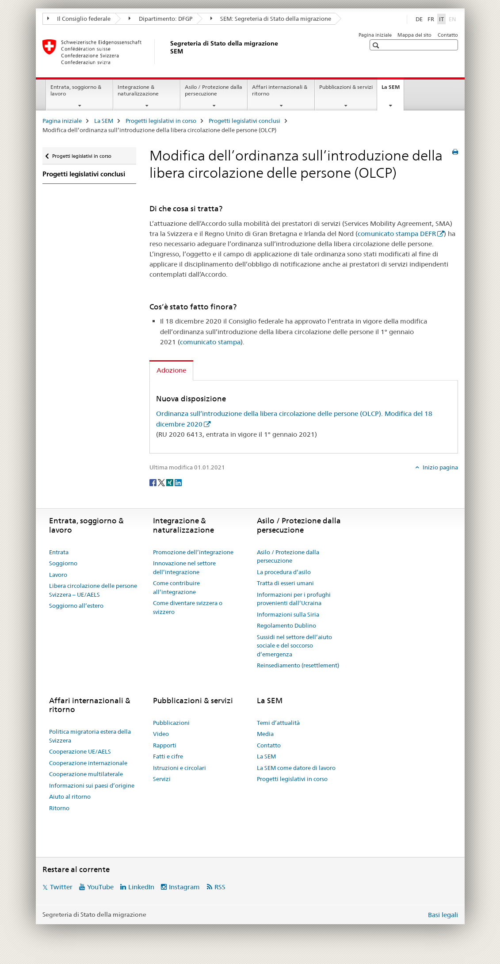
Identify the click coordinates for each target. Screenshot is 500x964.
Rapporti (164, 745)
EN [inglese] (453, 19)
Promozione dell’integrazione (193, 552)
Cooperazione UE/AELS (80, 751)
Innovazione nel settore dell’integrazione (184, 567)
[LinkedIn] (178, 481)
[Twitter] (162, 481)
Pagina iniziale (375, 35)
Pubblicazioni (171, 722)
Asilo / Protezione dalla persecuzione (213, 90)
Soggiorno (63, 563)
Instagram (184, 887)
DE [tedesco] (419, 19)
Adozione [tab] (171, 370)
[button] (377, 45)
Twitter (61, 887)
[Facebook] (153, 481)
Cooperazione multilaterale (86, 773)
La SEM (393, 89)
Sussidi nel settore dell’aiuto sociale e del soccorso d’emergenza (294, 645)
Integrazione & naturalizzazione (138, 90)
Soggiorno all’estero (76, 605)
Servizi (162, 778)
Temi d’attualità (278, 722)
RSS (219, 887)
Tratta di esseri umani (285, 583)
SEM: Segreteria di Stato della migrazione (271, 18)
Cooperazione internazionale (88, 762)
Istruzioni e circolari (179, 767)
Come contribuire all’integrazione (176, 587)
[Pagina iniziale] (168, 51)
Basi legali (443, 915)
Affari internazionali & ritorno (279, 90)
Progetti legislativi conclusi (244, 120)
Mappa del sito (414, 35)
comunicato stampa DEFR (397, 233)
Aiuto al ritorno (70, 796)
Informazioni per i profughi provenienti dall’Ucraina (294, 599)
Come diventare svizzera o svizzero (187, 607)
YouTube (100, 887)
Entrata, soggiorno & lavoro (75, 90)
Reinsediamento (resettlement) (298, 665)
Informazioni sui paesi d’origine (91, 785)
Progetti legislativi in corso (161, 120)
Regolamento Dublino (286, 625)
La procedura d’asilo (284, 571)
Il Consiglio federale (79, 18)
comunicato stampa (210, 342)
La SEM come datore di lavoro (296, 767)
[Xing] (170, 481)
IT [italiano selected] (441, 19)
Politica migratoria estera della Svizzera (90, 736)
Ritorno (59, 808)
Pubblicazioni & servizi (346, 87)
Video (161, 733)
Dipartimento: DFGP (160, 18)
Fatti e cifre (168, 756)
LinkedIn (141, 887)
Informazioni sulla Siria (288, 614)
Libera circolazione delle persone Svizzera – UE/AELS (93, 590)
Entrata (59, 552)
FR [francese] (430, 19)
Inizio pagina (439, 467)
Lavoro (58, 574)
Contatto (448, 35)
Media (265, 733)
